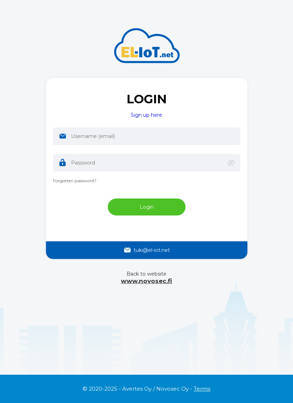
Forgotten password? (74, 180)
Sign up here (146, 115)
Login (147, 207)
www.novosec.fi (146, 280)
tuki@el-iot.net (146, 250)
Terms (202, 388)
